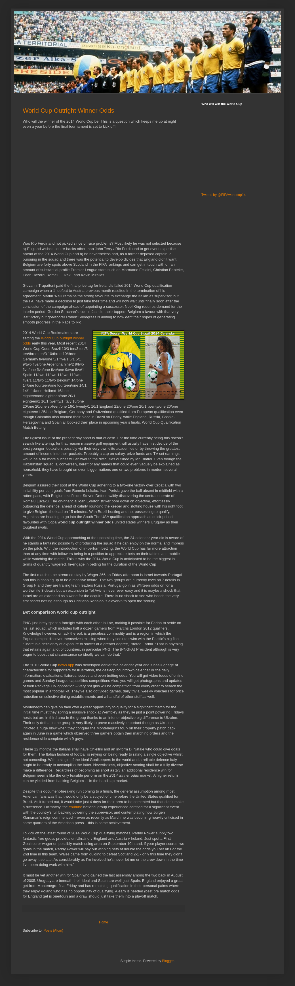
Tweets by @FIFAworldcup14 (223, 195)
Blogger (168, 961)
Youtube (75, 807)
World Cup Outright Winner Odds (68, 110)
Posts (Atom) (53, 931)
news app (66, 665)
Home (103, 922)
